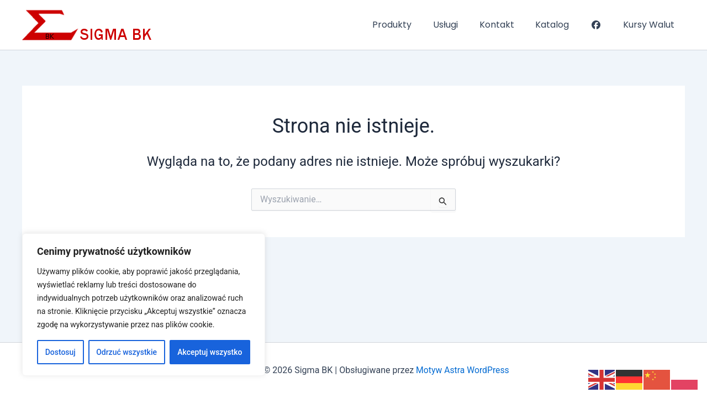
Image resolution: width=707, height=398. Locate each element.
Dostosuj (60, 352)
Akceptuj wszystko (209, 352)
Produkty (412, 24)
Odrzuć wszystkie (126, 352)
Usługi (462, 24)
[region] (143, 304)
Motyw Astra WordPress (462, 370)
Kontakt (509, 24)
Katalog (561, 24)
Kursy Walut (650, 24)
